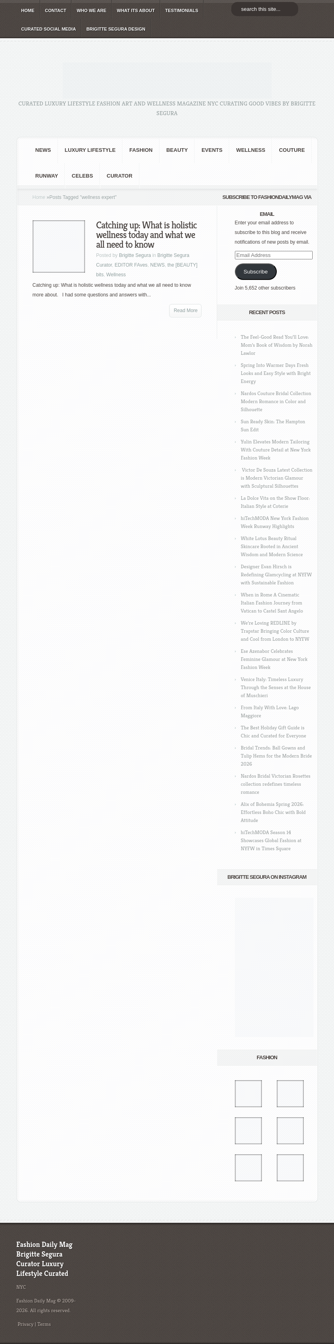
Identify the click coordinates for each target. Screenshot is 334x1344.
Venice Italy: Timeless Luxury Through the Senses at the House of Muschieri (276, 687)
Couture (292, 150)
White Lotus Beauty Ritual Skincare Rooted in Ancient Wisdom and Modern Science (272, 546)
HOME (28, 10)
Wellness (250, 150)
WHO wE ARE (91, 10)
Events (211, 150)
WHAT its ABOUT (136, 10)
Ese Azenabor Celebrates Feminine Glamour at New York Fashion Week (274, 659)
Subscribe (255, 272)
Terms (44, 1324)
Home (39, 197)
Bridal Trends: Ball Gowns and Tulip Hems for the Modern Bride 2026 (276, 755)
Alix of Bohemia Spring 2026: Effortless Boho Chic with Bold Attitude (273, 812)
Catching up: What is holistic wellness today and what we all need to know (146, 235)
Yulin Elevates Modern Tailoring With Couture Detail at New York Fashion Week (276, 449)
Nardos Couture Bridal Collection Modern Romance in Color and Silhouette (276, 401)
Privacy (26, 1324)
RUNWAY (46, 176)
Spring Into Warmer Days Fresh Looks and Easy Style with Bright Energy (276, 373)
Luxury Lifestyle (90, 150)
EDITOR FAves (131, 265)
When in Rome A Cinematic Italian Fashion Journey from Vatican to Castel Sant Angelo (272, 602)
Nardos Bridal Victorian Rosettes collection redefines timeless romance (276, 783)
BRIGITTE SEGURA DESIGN (115, 29)
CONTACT (55, 10)
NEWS (43, 150)
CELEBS (82, 176)
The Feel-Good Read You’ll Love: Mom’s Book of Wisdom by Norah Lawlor (277, 344)
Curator (120, 176)
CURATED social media (48, 29)
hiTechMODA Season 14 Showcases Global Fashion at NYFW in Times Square (271, 840)
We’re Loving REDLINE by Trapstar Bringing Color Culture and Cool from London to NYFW (275, 630)
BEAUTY (177, 150)
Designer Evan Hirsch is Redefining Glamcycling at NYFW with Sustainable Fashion (276, 574)
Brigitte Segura (135, 255)
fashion (141, 150)
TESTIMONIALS (181, 10)
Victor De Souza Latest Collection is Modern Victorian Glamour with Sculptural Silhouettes (277, 477)
